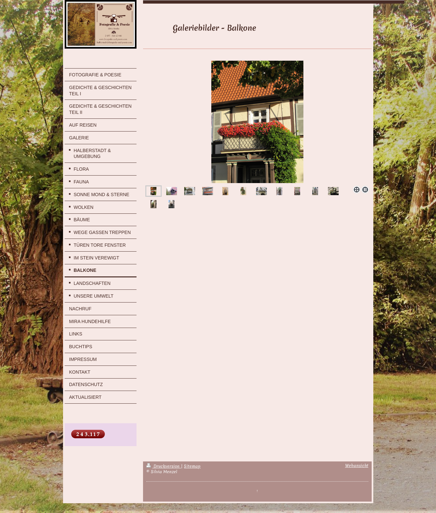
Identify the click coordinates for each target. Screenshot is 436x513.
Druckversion (163, 466)
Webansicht (356, 465)
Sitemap (192, 466)
